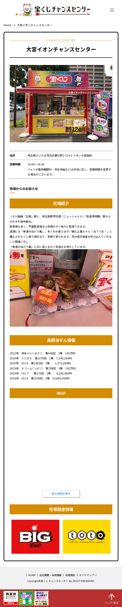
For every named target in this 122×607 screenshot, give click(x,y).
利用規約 (70, 575)
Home (7, 25)
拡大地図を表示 (61, 493)
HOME (31, 575)
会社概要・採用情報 (50, 575)
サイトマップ (86, 575)
